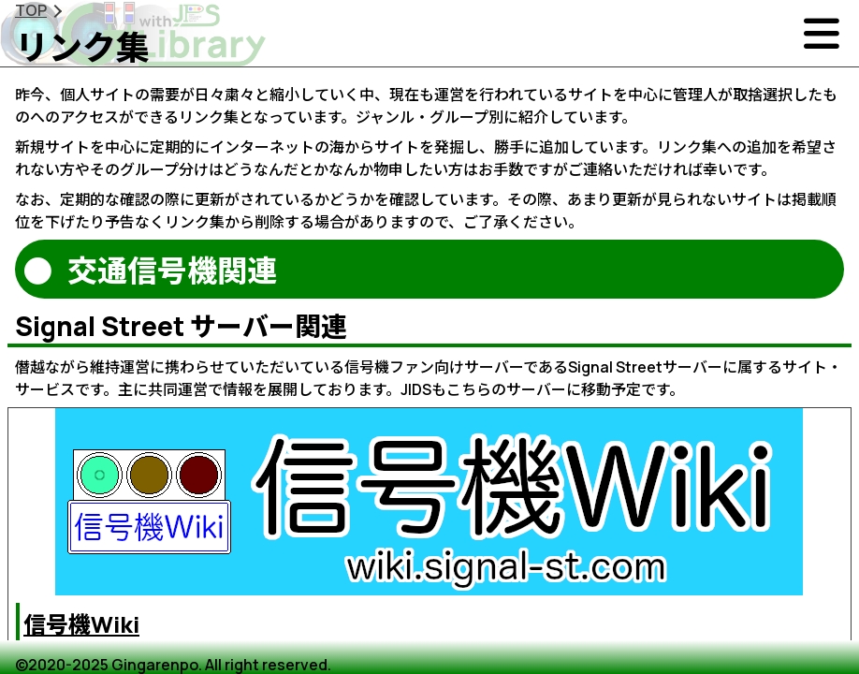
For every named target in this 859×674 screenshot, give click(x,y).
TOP (31, 10)
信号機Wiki (81, 623)
